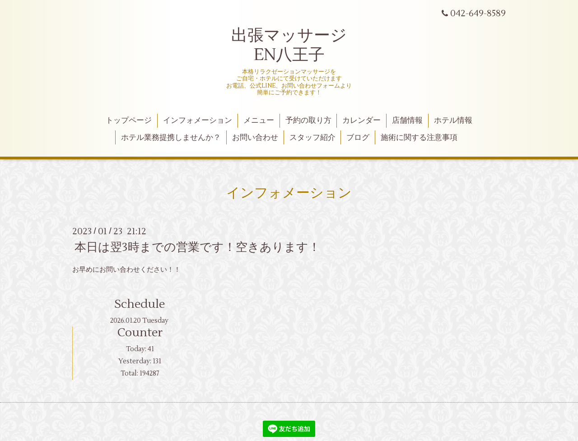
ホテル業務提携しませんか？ (171, 138)
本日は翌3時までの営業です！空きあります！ (197, 247)
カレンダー (361, 120)
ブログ (357, 138)
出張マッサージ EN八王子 (289, 45)
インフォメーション (197, 120)
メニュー (258, 120)
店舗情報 (407, 120)
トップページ (129, 120)
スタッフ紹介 (312, 138)
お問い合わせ (255, 138)
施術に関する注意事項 (419, 138)
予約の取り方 (308, 120)
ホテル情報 (453, 120)
